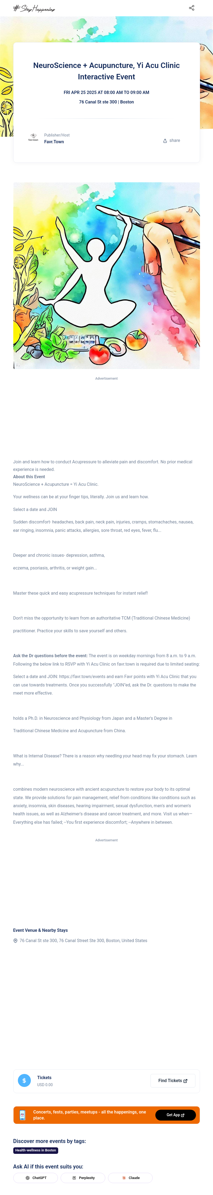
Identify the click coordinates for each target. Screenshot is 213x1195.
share (171, 140)
